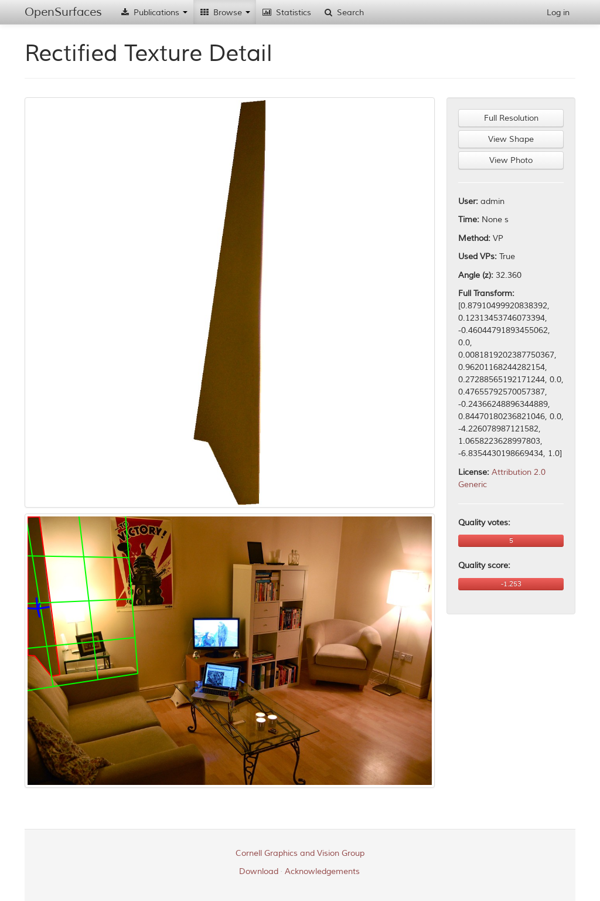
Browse (224, 13)
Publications (154, 13)
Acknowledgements (322, 871)
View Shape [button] (511, 139)
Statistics (286, 13)
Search (343, 13)
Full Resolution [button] (511, 118)
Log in (558, 13)
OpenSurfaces (63, 12)
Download (258, 871)
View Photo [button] (511, 160)
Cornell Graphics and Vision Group (300, 853)
